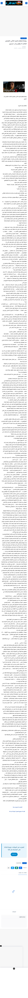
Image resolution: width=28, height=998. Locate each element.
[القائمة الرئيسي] (26, 3)
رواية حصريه (23, 38)
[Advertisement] (14, 21)
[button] (20, 868)
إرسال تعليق (22, 917)
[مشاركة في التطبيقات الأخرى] (8, 868)
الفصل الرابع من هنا (18, 807)
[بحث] (2, 3)
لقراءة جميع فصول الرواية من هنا (17, 811)
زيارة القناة (14, 854)
